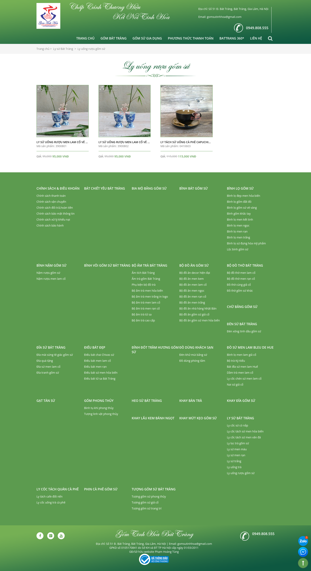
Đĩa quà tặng (44, 361)
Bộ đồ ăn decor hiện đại (194, 273)
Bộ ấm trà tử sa (142, 314)
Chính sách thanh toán (51, 196)
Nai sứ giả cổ (235, 384)
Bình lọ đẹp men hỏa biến (243, 196)
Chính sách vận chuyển (51, 202)
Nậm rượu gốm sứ (48, 273)
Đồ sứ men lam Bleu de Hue (250, 347)
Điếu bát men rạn (95, 366)
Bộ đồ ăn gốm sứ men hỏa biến (199, 320)
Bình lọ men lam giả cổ (241, 355)
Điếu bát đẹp (94, 347)
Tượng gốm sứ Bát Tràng (154, 489)
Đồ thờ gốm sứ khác (240, 290)
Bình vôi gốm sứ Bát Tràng (107, 265)
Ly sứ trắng (234, 461)
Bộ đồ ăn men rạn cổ (192, 296)
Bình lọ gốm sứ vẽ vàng (242, 207)
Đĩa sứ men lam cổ (48, 366)
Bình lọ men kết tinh (240, 219)
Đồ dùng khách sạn (196, 347)
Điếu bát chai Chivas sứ (99, 355)
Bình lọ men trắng (238, 237)
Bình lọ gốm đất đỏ (239, 202)
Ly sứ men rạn (236, 455)
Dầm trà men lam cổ (240, 372)
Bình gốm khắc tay (239, 213)
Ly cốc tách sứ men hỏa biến (245, 431)
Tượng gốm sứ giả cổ (145, 502)
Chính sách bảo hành (50, 225)
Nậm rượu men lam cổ (51, 279)
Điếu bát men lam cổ (97, 361)
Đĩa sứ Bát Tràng (50, 347)
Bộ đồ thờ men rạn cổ (241, 279)
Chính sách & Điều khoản (58, 188)
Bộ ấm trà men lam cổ (146, 302)
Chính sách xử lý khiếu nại (53, 219)
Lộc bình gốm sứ (237, 249)
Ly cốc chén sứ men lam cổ (244, 378)
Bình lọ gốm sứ (240, 188)
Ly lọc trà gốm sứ (238, 443)
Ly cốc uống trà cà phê (50, 502)
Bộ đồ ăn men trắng (192, 302)
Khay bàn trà (190, 400)
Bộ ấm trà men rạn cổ (146, 308)
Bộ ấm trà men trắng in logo (150, 296)
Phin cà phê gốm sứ (100, 489)
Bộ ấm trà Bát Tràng (149, 265)
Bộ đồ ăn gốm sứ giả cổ (194, 314)
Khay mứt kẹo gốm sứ (198, 418)
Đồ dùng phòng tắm (192, 361)
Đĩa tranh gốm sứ (47, 372)
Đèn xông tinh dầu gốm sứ (244, 331)
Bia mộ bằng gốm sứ (149, 188)
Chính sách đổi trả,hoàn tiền (54, 207)
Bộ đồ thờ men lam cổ (241, 273)
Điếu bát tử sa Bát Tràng (99, 378)
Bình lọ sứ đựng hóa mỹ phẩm (246, 243)
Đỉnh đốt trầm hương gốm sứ (155, 349)
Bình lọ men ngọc (238, 225)
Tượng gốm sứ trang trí (146, 508)
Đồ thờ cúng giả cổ (239, 284)
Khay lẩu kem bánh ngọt (153, 418)
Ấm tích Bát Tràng (143, 273)
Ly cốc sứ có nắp (237, 425)
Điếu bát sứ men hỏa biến (100, 372)
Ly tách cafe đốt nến (49, 496)
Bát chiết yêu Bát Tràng (104, 188)
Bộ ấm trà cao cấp (143, 320)
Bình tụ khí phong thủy (98, 408)
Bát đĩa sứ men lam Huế (242, 366)
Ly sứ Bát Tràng (240, 418)
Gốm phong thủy (98, 400)
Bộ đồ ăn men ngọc (191, 290)
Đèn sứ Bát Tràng (242, 324)
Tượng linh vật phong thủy (101, 414)
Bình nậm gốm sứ (51, 265)
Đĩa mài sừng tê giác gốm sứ (54, 355)
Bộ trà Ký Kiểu (236, 361)
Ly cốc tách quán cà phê (57, 489)
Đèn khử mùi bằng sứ (193, 355)
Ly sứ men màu (237, 449)
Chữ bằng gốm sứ (242, 307)
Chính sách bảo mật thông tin (55, 213)
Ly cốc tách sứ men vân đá (244, 437)
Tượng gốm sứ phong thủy (149, 496)
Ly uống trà (234, 467)
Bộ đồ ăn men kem (191, 279)
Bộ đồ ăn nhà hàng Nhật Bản (197, 308)
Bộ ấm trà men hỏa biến (147, 290)
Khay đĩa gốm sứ (241, 400)
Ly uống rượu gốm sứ (240, 473)
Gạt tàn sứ (45, 400)
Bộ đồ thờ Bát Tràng (245, 265)
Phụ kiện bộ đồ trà (144, 284)
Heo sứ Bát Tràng (147, 400)
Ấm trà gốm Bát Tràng (146, 279)
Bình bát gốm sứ (193, 188)
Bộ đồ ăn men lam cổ (193, 284)
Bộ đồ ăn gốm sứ (194, 265)
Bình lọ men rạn (237, 231)
